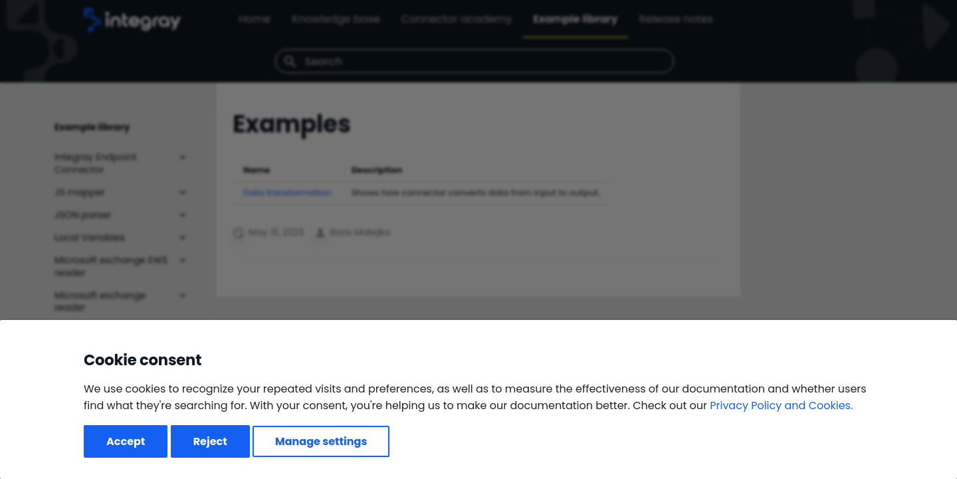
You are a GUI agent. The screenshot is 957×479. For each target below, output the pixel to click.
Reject (210, 441)
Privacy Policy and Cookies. (781, 405)
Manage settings (321, 441)
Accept (125, 441)
